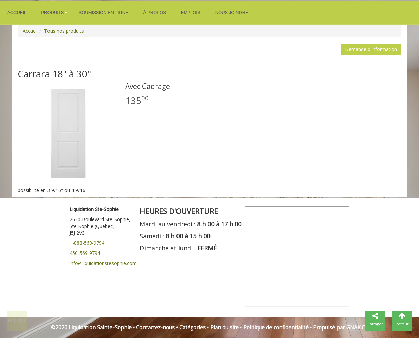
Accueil (16, 12)
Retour (17, 320)
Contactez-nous (155, 327)
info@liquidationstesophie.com (103, 263)
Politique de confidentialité (276, 327)
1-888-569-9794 (87, 243)
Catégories (192, 327)
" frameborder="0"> (297, 256)
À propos (154, 12)
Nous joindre (231, 12)
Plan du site (224, 327)
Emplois (190, 12)
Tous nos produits (64, 31)
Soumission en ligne (103, 12)
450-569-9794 (85, 253)
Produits (52, 12)
